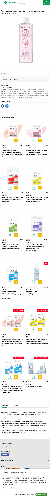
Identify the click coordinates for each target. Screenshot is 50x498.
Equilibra (7, 85)
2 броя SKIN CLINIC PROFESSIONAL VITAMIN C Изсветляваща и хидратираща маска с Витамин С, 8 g (37, 341)
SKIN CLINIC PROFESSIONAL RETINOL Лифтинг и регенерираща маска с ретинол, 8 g (13, 199)
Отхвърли (30, 494)
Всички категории (7, 461)
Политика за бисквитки (10, 488)
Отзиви (15, 405)
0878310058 (23, 3)
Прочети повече (6, 101)
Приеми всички (41, 494)
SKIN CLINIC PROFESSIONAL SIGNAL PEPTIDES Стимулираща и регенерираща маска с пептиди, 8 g (36, 152)
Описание (4, 405)
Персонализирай (19, 494)
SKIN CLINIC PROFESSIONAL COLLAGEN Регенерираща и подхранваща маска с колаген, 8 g (12, 247)
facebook (5, 455)
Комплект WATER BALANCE (34, 386)
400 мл (9, 87)
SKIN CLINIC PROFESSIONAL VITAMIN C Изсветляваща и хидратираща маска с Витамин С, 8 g (37, 199)
